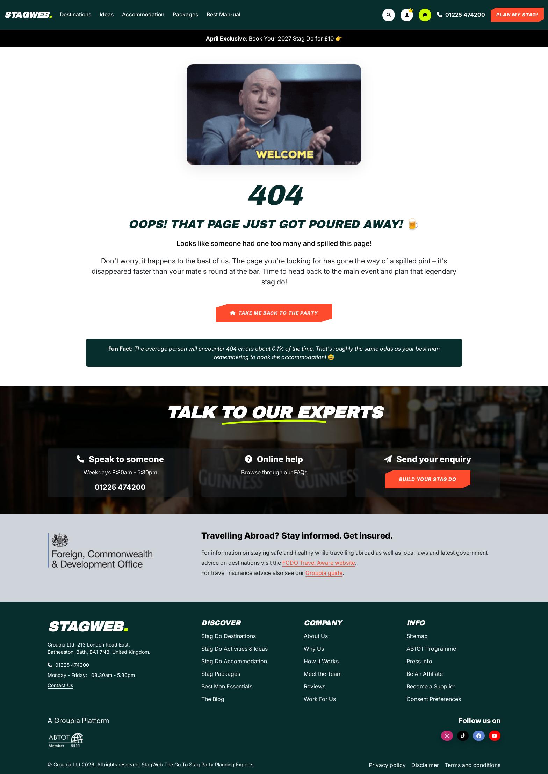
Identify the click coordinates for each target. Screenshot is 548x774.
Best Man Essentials (226, 686)
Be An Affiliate (424, 673)
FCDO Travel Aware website (318, 562)
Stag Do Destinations (228, 636)
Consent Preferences (433, 698)
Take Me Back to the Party (274, 313)
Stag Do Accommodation (234, 661)
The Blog (212, 698)
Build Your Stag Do (427, 479)
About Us (316, 636)
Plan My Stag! (517, 14)
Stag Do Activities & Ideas (234, 648)
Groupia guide (323, 572)
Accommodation (143, 14)
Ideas (107, 14)
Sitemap (417, 636)
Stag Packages (220, 673)
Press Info (419, 661)
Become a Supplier (430, 686)
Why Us (314, 648)
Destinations (75, 14)
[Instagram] (447, 736)
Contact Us (60, 685)
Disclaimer (425, 764)
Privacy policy (387, 764)
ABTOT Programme (431, 648)
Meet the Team (323, 673)
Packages (185, 14)
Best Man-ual (223, 14)
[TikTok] (463, 736)
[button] (407, 15)
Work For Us (320, 698)
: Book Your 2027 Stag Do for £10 (274, 38)
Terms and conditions (472, 764)
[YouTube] (495, 736)
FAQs (300, 472)
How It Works (321, 661)
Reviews (314, 686)
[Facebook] (479, 736)
